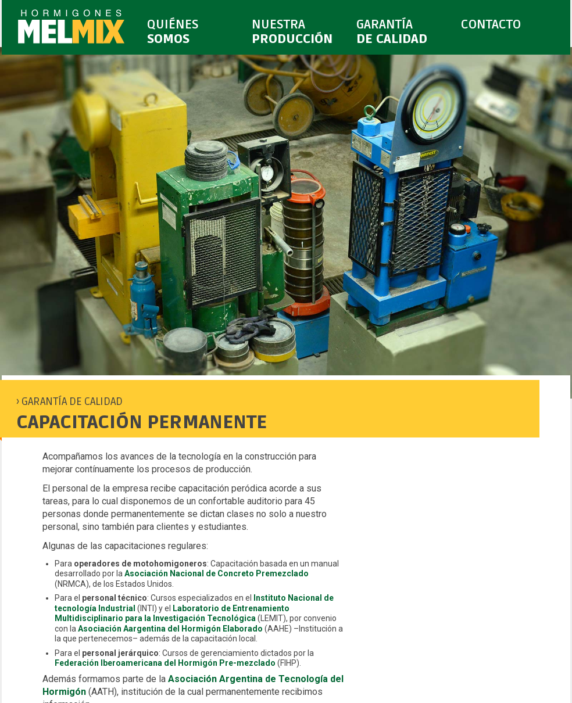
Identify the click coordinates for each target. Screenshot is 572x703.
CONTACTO (505, 31)
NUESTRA (298, 31)
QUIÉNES (193, 31)
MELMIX (71, 28)
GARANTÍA (402, 31)
